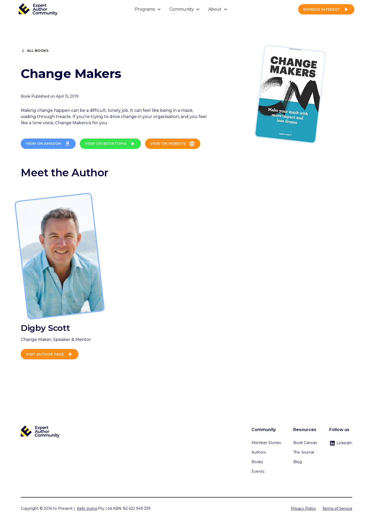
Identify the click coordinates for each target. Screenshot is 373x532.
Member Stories (266, 442)
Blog (297, 462)
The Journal (303, 452)
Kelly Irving (87, 508)
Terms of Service (337, 508)
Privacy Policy (303, 508)
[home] (38, 9)
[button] (148, 9)
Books (257, 462)
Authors (259, 452)
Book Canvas (305, 442)
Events (258, 471)
